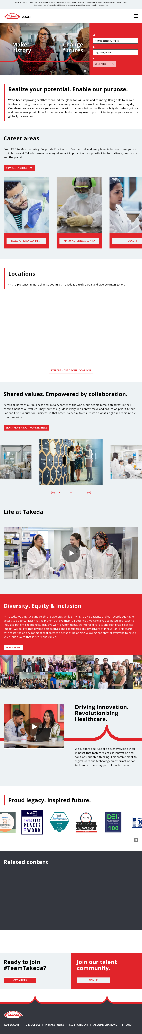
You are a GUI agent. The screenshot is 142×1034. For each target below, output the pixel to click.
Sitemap (127, 1025)
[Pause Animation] (136, 685)
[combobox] (115, 53)
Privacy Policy (54, 1025)
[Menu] (136, 16)
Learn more (13, 647)
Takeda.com (11, 1025)
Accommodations (106, 1025)
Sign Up (93, 980)
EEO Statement (78, 1025)
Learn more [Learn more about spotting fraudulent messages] (74, 5)
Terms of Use (32, 1025)
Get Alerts (20, 980)
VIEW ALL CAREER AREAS (19, 168)
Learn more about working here (26, 427)
